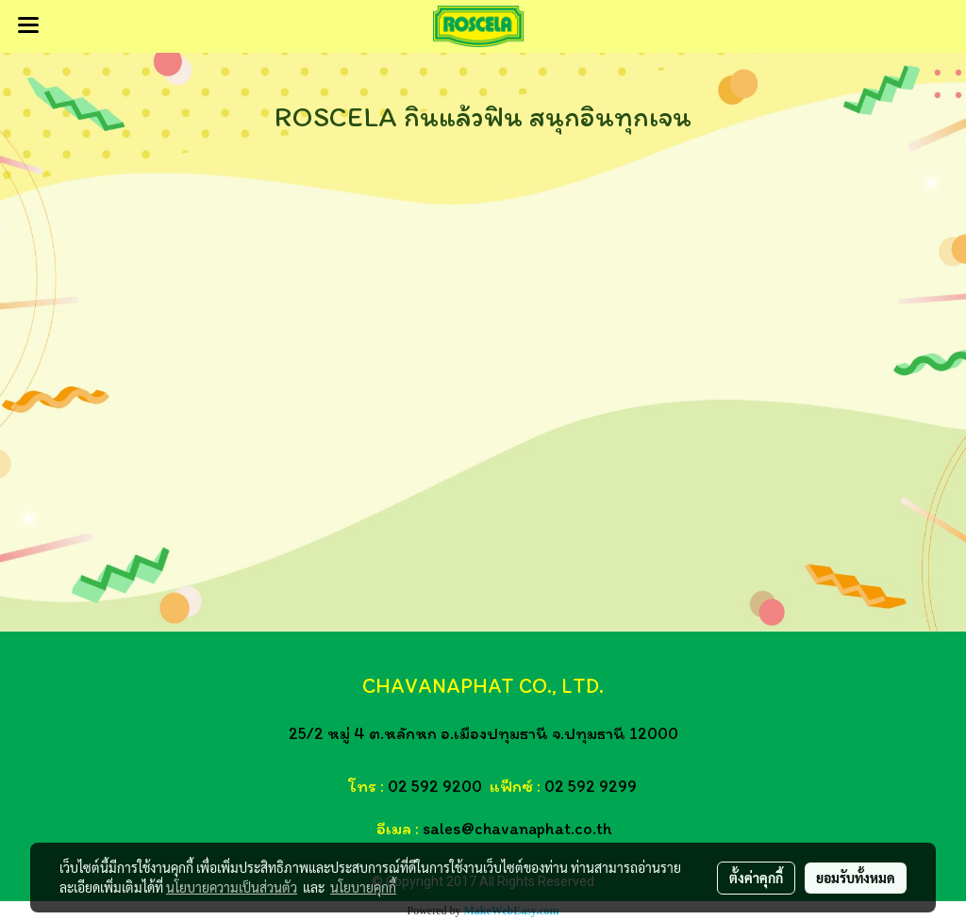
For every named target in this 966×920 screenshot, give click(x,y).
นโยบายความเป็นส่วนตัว (231, 887)
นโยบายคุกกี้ (363, 887)
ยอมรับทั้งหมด (855, 877)
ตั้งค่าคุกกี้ (756, 877)
